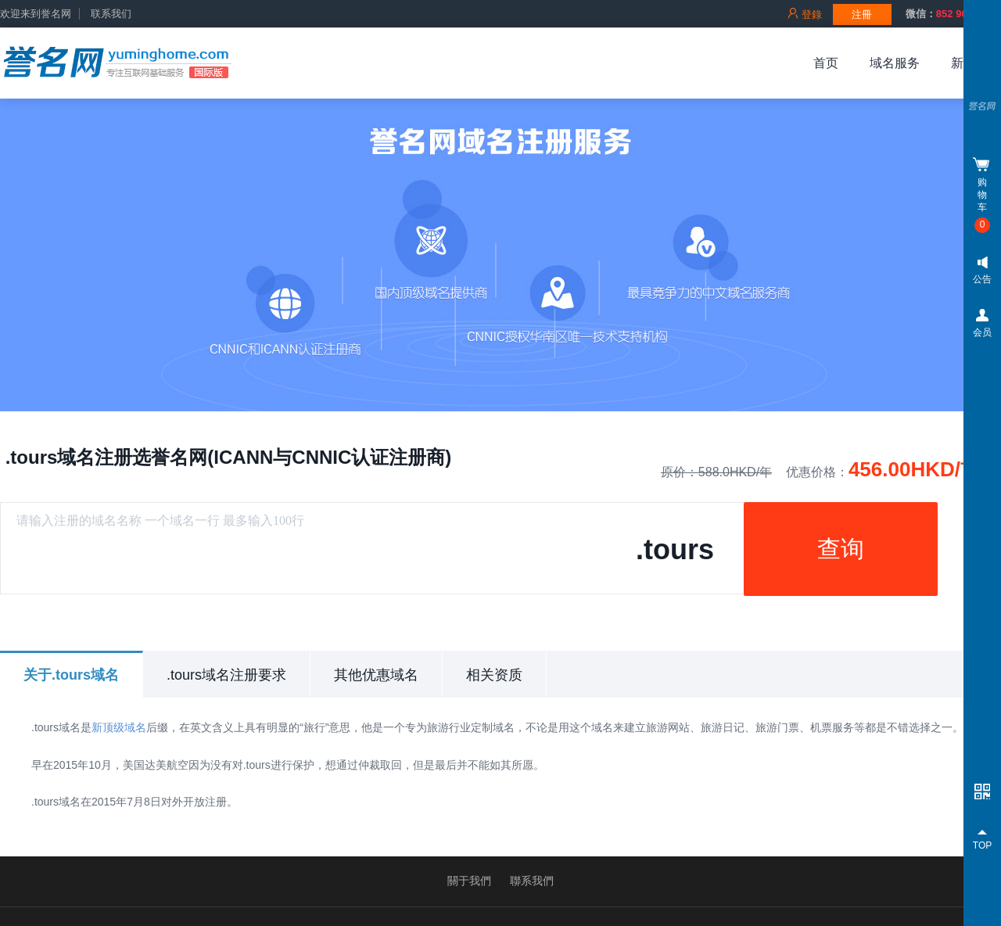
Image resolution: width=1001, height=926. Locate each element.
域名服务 (895, 63)
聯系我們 (532, 880)
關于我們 (469, 880)
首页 (825, 63)
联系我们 (111, 14)
